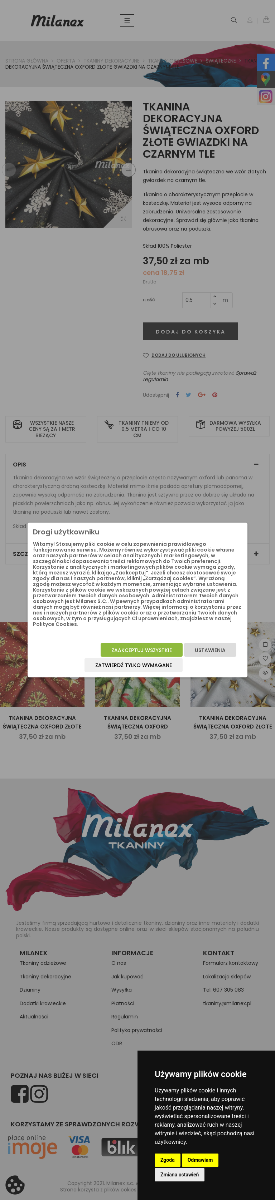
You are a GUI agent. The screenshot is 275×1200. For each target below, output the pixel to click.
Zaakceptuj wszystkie (141, 650)
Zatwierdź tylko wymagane (133, 665)
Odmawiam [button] (200, 1160)
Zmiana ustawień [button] (179, 1174)
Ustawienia (210, 650)
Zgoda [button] (167, 1160)
